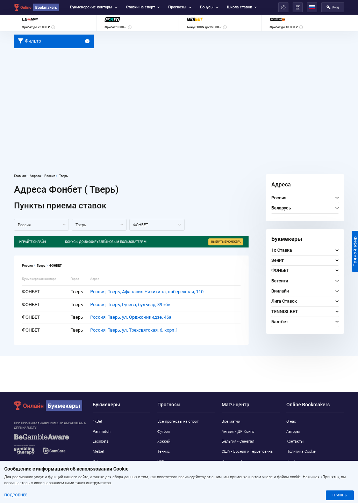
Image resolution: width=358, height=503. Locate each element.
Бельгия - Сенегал (238, 441)
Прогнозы (179, 7)
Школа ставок (242, 7)
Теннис (163, 451)
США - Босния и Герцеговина (247, 451)
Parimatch (101, 431)
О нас (291, 421)
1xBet (97, 421)
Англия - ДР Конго (238, 431)
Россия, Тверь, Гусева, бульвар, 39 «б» (130, 304)
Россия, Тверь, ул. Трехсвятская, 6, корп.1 (134, 330)
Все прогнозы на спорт (178, 421)
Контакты (294, 441)
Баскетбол (166, 471)
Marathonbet (104, 471)
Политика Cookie (301, 451)
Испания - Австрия (238, 461)
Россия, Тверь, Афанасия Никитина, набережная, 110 (146, 291)
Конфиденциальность (305, 461)
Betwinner (101, 461)
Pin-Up (98, 481)
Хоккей (163, 441)
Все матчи (231, 421)
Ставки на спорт (143, 7)
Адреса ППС (297, 471)
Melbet (99, 451)
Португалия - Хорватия (242, 471)
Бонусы (209, 7)
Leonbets (101, 441)
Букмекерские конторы (93, 7)
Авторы (293, 431)
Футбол (163, 431)
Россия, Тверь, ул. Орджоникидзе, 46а (130, 317)
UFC (160, 461)
